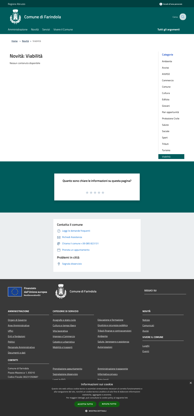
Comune (166, 86)
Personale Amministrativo (21, 347)
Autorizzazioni (105, 347)
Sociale (165, 131)
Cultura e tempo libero (64, 325)
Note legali (103, 379)
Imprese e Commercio (64, 336)
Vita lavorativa (60, 331)
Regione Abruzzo (16, 4)
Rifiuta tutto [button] (109, 404)
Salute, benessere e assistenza (113, 341)
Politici (11, 342)
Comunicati (148, 325)
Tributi (165, 144)
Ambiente (167, 61)
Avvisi (145, 331)
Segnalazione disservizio (65, 374)
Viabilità (166, 156)
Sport (165, 137)
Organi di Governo (17, 320)
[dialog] (97, 398)
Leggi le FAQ (59, 379)
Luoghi (145, 346)
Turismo (166, 150)
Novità (25, 41)
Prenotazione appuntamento (67, 368)
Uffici (10, 331)
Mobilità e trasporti (62, 347)
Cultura (166, 93)
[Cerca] (182, 16)
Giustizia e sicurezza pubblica (113, 325)
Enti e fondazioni (16, 336)
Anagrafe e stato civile (64, 320)
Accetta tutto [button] (85, 404)
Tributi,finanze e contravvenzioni (114, 330)
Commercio (168, 80)
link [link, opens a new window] (126, 397)
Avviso (165, 67)
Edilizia (165, 99)
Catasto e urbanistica (64, 342)
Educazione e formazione (110, 320)
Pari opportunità (170, 112)
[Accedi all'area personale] (171, 4)
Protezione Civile (170, 118)
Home (15, 41)
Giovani (166, 106)
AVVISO (166, 74)
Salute (165, 125)
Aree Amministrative (18, 325)
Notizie (146, 320)
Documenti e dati (16, 352)
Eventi (145, 351)
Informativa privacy (108, 374)
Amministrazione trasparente (113, 368)
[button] (97, 410)
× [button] (190, 383)
